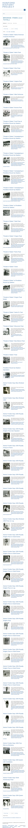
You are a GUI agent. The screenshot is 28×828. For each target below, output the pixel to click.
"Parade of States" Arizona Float (12, 107)
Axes (13, 244)
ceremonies (20, 806)
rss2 (20, 817)
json (11, 817)
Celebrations (13, 61)
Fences (19, 423)
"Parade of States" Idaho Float (12, 52)
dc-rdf (6, 817)
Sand (18, 498)
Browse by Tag (10, 23)
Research (11, 826)
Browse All (5, 23)
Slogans (20, 147)
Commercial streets (20, 61)
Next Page (16, 28)
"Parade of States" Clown (10, 266)
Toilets (17, 231)
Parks (12, 391)
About (16, 825)
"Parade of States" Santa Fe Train (13, 312)
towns (13, 63)
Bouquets (12, 407)
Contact (19, 826)
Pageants (19, 390)
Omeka (24, 826)
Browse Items (5, 825)
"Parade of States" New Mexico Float (14, 341)
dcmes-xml (8, 817)
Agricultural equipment (16, 438)
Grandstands (13, 130)
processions (5, 63)
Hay (14, 440)
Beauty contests (21, 389)
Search (24, 10)
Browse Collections (11, 825)
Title (7, 31)
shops (8, 63)
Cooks (21, 129)
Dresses (23, 407)
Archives (15, 826)
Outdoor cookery (17, 130)
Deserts (12, 497)
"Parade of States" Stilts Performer (13, 94)
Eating (12, 215)
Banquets (14, 214)
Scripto (13, 827)
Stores (11, 63)
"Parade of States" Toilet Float (12, 221)
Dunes (15, 497)
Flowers (17, 408)
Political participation (14, 146)
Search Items (15, 23)
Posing (19, 441)
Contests (16, 390)
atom (4, 817)
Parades (20, 62)
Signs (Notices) (16, 147)
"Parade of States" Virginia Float (12, 81)
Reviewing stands (13, 216)
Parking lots (19, 737)
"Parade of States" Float (10, 354)
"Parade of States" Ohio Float (11, 68)
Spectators (19, 100)
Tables (21, 216)
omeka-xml (17, 817)
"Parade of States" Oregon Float (12, 236)
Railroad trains (20, 320)
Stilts (22, 100)
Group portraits (21, 736)
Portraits (14, 391)
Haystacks (17, 440)
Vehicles (15, 63)
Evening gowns (13, 408)
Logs (6, 247)
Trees (21, 391)
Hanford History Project (9, 5)
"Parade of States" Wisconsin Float (13, 326)
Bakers (14, 129)
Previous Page (6, 28)
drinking (22, 214)
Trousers (12, 262)
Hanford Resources (6, 826)
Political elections (19, 145)
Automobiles (14, 60)
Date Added (12, 31)
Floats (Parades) (19, 73)
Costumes (12, 62)
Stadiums (20, 131)
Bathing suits (15, 87)
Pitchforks (15, 441)
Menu (4, 13)
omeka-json (13, 817)
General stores (17, 62)
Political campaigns (14, 145)
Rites (8, 808)
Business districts (19, 60)
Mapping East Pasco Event (7, 827)
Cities (16, 61)
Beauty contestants (15, 389)
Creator (9, 31)
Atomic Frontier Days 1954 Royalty (13, 460)
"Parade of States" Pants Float (12, 252)
